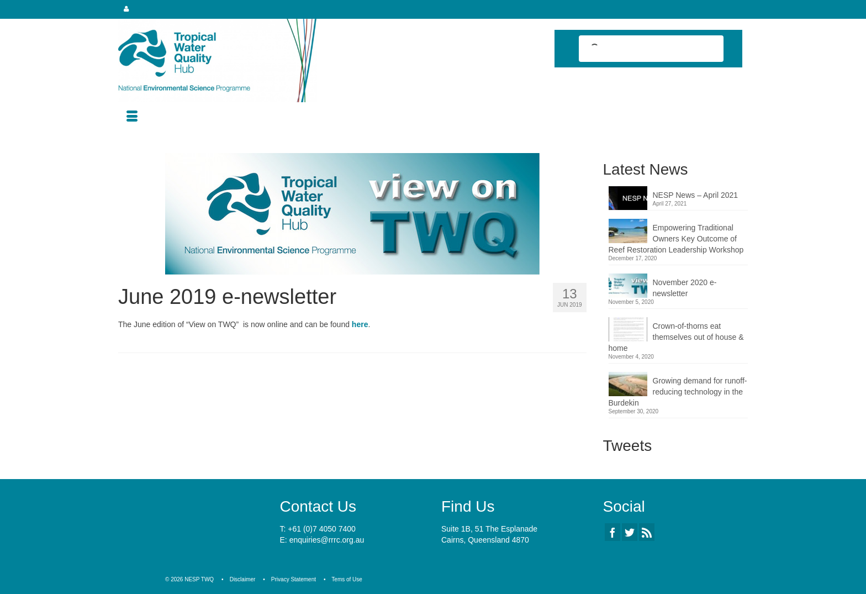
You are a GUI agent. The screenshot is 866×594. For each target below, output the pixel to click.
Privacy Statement (293, 579)
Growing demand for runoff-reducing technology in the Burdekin (678, 391)
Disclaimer (243, 579)
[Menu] (132, 117)
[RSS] (646, 531)
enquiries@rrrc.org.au (327, 539)
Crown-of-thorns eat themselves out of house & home (676, 337)
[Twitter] (629, 531)
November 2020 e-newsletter (685, 288)
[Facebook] (612, 531)
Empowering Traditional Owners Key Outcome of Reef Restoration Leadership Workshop (676, 238)
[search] (641, 49)
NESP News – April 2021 (695, 195)
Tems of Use (346, 579)
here (360, 324)
